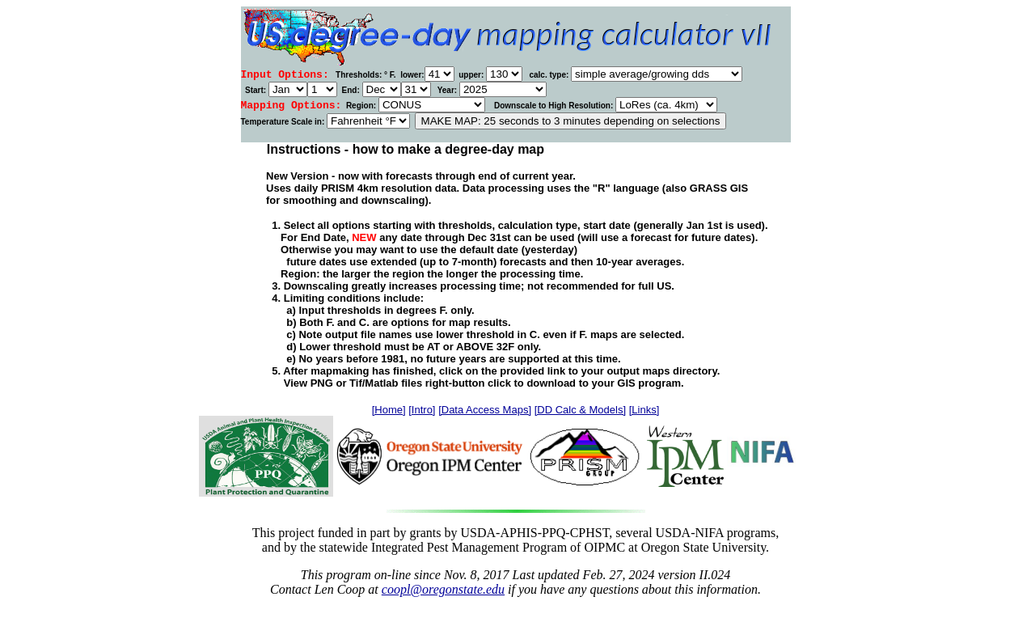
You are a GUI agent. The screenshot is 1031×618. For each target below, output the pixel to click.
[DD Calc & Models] (580, 410)
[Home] (389, 410)
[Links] (644, 410)
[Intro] (421, 410)
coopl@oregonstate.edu (443, 589)
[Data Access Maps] (484, 410)
